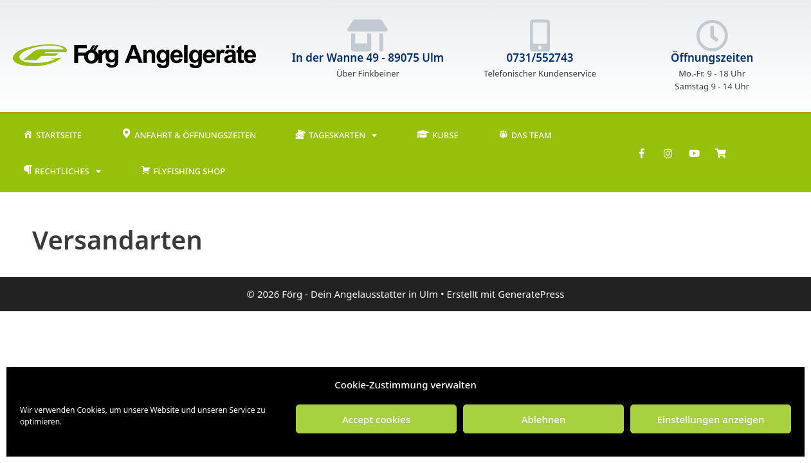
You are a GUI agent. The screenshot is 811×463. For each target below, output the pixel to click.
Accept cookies (376, 419)
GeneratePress (531, 293)
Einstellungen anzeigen (711, 419)
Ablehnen (544, 419)
